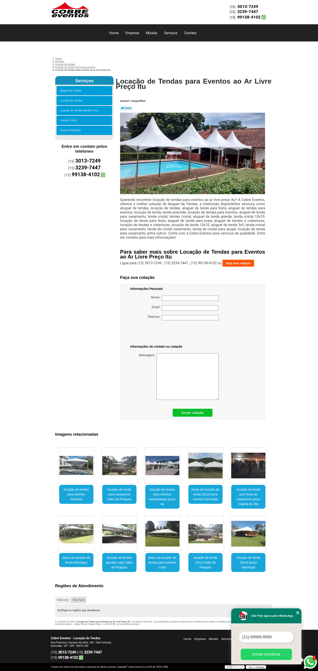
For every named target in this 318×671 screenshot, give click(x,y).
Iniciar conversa (266, 654)
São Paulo (79, 600)
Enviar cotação (193, 412)
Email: (185, 308)
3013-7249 (247, 6)
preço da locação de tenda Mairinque (76, 560)
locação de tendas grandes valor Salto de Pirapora (119, 562)
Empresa (132, 33)
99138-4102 (249, 17)
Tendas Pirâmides (71, 130)
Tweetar (126, 108)
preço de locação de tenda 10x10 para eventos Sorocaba (205, 494)
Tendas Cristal (69, 120)
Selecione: (63, 600)
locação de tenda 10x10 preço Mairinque (248, 562)
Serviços (171, 33)
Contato (190, 33)
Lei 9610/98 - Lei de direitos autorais (121, 624)
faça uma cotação (238, 263)
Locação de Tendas (72, 100)
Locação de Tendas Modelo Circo (80, 110)
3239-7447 (247, 11)
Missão (151, 33)
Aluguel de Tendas (71, 90)
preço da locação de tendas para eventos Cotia (162, 562)
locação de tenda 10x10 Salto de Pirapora (205, 562)
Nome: (185, 298)
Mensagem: (179, 376)
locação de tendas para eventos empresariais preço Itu (162, 497)
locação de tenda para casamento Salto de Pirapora (119, 494)
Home (114, 33)
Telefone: (183, 317)
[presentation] (158, 333)
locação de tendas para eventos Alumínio (76, 494)
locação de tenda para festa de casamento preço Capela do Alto (248, 497)
